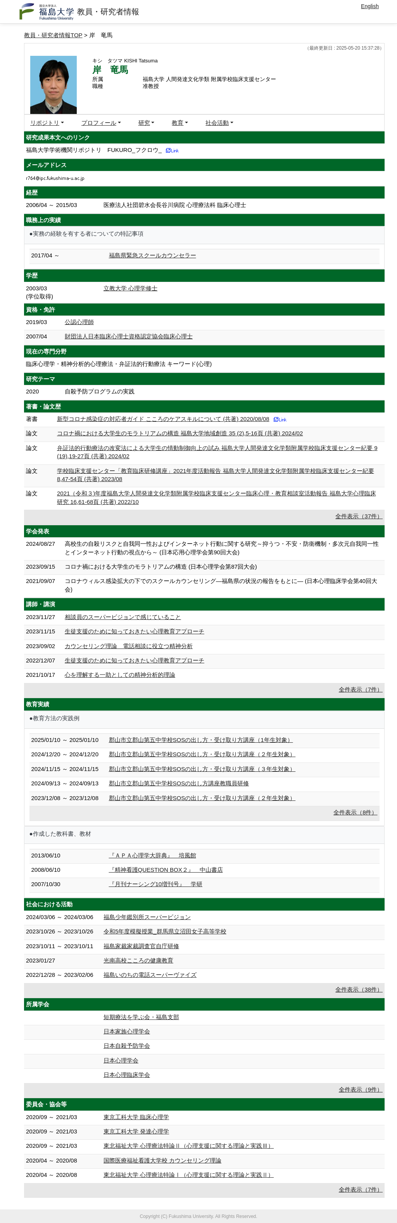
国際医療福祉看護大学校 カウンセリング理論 (162, 1160)
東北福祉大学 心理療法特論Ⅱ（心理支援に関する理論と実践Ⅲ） (189, 1145)
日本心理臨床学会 (127, 1074)
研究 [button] (144, 122)
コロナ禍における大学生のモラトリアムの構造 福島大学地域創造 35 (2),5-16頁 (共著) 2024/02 (180, 433)
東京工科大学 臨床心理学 (136, 1117)
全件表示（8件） (355, 812)
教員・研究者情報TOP (53, 35)
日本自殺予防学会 (127, 1045)
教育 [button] (177, 122)
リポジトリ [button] (44, 122)
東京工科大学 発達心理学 (136, 1131)
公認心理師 (79, 322)
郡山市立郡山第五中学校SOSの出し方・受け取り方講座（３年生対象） (202, 769)
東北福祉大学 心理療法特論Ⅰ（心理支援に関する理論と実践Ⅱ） (189, 1174)
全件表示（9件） (361, 1089)
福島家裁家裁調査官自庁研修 (141, 946)
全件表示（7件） (361, 689)
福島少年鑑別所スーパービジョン (147, 917)
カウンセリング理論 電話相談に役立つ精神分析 (129, 646)
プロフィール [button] (98, 122)
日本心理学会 (121, 1060)
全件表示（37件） (359, 516)
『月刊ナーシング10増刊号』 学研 (156, 884)
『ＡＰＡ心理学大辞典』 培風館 (152, 855)
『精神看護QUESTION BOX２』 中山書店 (166, 869)
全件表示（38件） (359, 989)
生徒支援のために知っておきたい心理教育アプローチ (134, 631)
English (370, 6)
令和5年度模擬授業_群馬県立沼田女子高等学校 (165, 931)
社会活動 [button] (217, 122)
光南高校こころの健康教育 (138, 960)
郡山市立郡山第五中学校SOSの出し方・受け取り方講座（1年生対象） (201, 740)
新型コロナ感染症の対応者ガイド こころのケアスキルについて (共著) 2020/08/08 (163, 419)
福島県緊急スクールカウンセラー (152, 255)
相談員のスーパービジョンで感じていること (123, 617)
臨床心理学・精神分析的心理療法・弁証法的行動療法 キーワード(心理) (119, 364)
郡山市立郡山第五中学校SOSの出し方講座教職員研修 (179, 783)
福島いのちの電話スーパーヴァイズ (150, 974)
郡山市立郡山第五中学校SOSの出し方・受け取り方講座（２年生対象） (202, 754)
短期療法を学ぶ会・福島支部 (141, 1017)
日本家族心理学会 (127, 1031)
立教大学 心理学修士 (130, 288)
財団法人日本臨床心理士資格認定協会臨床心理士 (129, 336)
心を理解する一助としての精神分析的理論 (120, 674)
